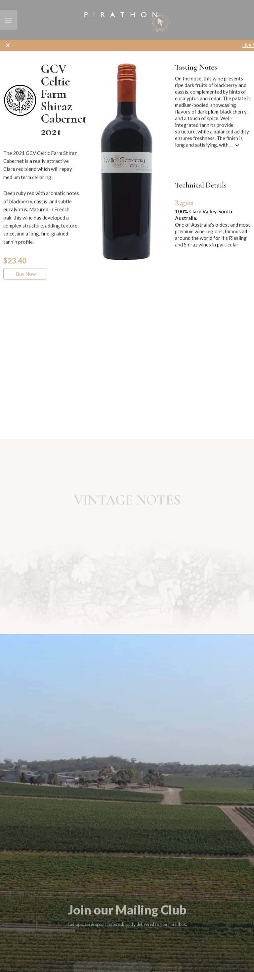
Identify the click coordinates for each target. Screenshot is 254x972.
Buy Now (25, 279)
